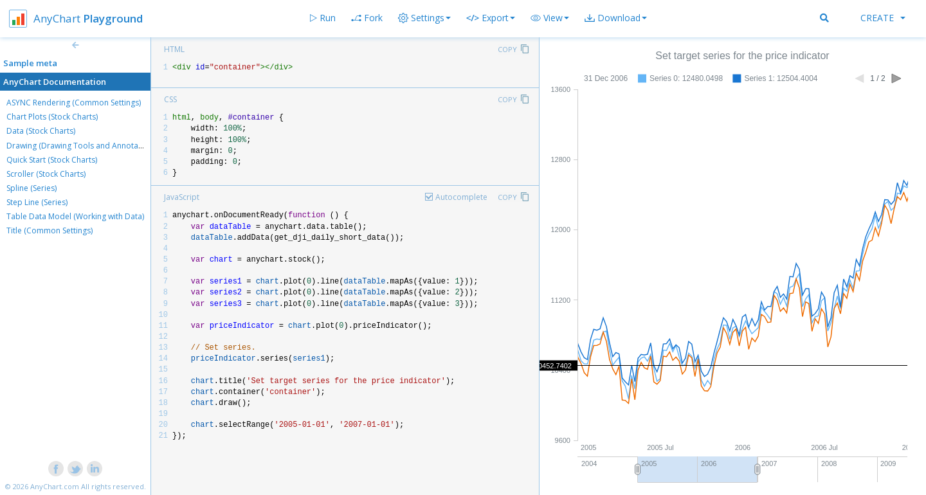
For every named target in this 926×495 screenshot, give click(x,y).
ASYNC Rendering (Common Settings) (73, 102)
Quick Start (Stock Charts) (51, 159)
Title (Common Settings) (49, 230)
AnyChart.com (54, 486)
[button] (550, 18)
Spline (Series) (31, 188)
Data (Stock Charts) (40, 130)
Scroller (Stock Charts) (46, 173)
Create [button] (882, 18)
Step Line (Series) (37, 202)
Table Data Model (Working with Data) (75, 216)
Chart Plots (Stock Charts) (52, 116)
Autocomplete (461, 197)
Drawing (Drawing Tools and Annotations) (82, 145)
